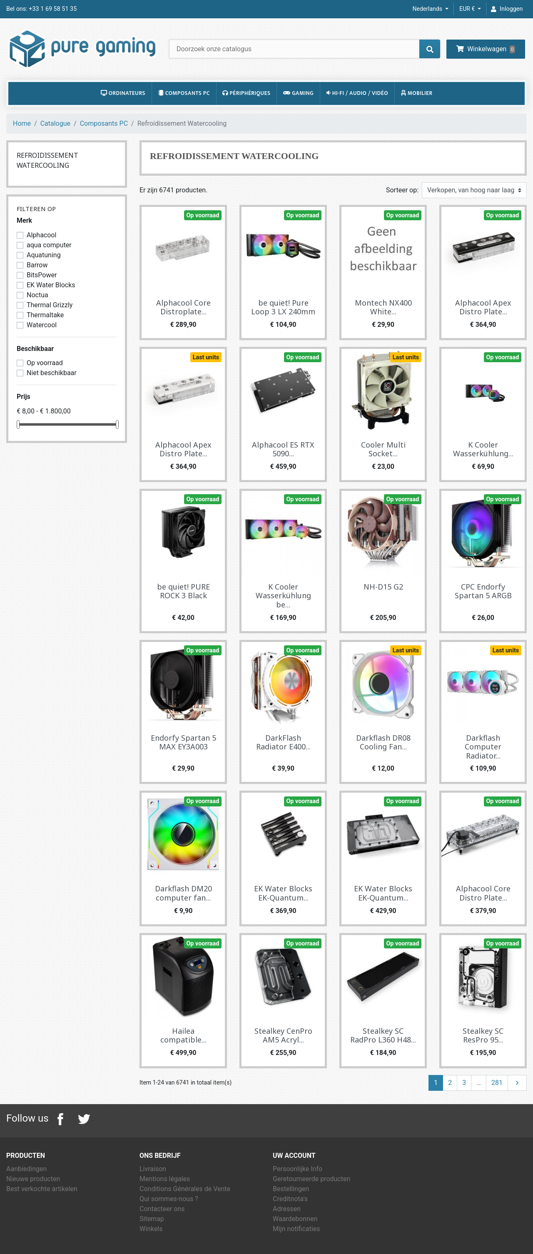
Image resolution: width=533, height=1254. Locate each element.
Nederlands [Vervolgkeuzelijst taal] (428, 8)
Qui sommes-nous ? (168, 1199)
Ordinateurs (123, 93)
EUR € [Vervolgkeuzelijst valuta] (467, 8)
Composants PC (184, 93)
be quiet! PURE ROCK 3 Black (183, 591)
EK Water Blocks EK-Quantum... (283, 893)
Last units (206, 357)
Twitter (83, 1119)
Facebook (60, 1119)
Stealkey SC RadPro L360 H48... (383, 1035)
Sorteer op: (402, 190)
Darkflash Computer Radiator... (483, 747)
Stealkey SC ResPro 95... (483, 1035)
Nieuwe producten (33, 1179)
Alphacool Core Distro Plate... (483, 893)
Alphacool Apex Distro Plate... (483, 307)
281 (497, 1083)
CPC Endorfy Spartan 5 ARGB (483, 591)
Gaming (298, 93)
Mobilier (417, 93)
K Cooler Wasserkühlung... (483, 449)
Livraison (152, 1169)
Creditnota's (290, 1199)
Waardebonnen (295, 1219)
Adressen (287, 1209)
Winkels (151, 1229)
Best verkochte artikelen (41, 1189)
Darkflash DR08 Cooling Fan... (383, 742)
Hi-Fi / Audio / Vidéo (357, 93)
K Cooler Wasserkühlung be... (283, 596)
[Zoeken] (304, 49)
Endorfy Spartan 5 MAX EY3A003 (183, 742)
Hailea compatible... (183, 1035)
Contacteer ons (162, 1209)
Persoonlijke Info (297, 1169)
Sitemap (151, 1219)
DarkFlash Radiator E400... (283, 742)
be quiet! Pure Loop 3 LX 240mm (283, 307)
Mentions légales (164, 1179)
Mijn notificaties (296, 1229)
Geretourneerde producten (311, 1179)
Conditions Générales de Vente (184, 1189)
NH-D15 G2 (383, 587)
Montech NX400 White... (383, 307)
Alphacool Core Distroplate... (183, 307)
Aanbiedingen (26, 1169)
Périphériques (246, 93)
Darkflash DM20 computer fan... (183, 893)
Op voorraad (202, 215)
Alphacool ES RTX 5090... (283, 449)
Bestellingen (291, 1189)
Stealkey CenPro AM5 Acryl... (283, 1035)
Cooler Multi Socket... (383, 449)
